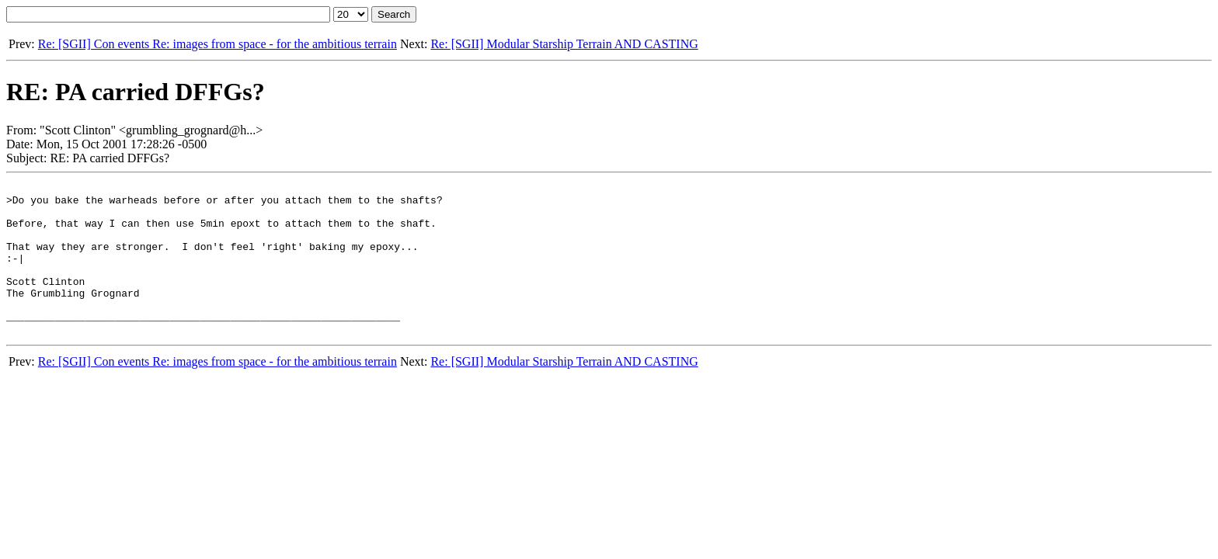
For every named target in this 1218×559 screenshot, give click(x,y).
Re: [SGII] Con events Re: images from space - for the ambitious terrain (217, 43)
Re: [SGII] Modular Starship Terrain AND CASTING (564, 43)
